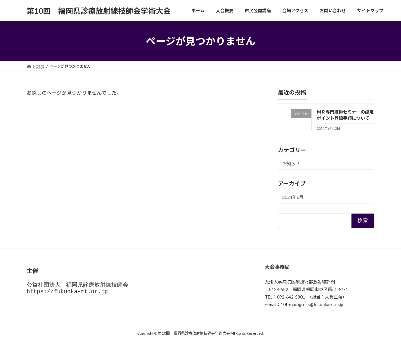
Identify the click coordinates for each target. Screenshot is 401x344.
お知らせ (291, 163)
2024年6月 (293, 197)
